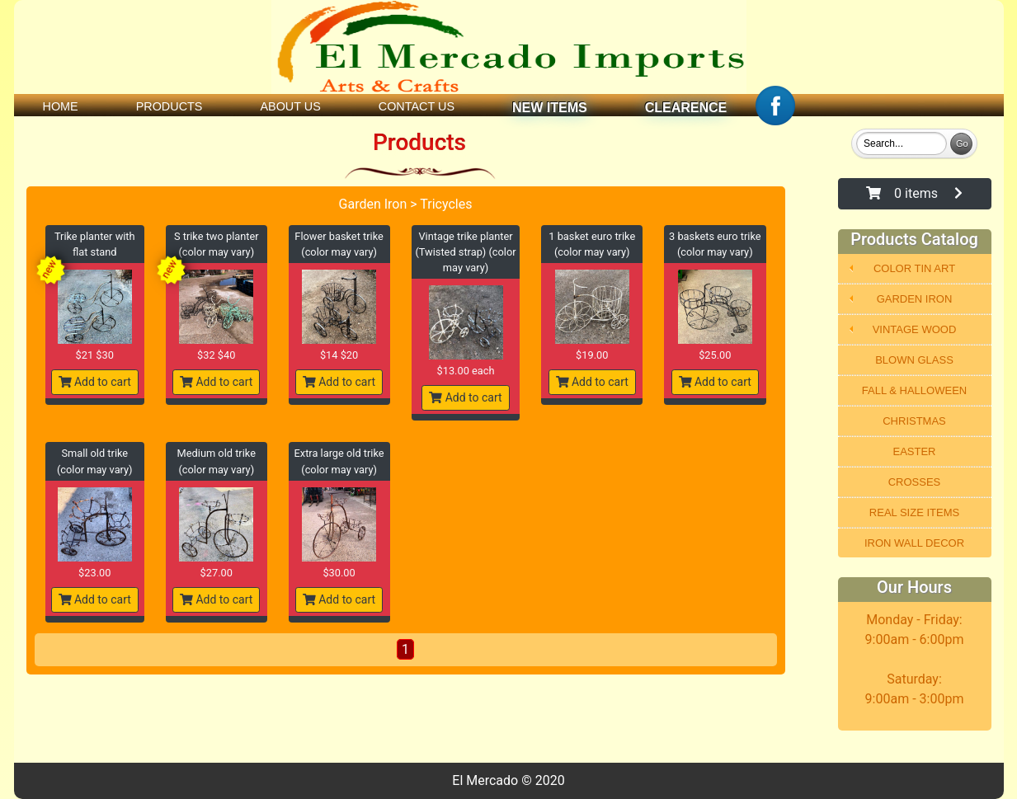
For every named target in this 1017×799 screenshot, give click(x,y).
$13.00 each (466, 370)
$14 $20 (339, 355)
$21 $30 (95, 355)
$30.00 (339, 572)
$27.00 (216, 572)
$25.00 (715, 355)
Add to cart (95, 381)
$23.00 (94, 572)
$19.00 (592, 355)
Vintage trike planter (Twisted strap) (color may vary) (465, 252)
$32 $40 (216, 355)
